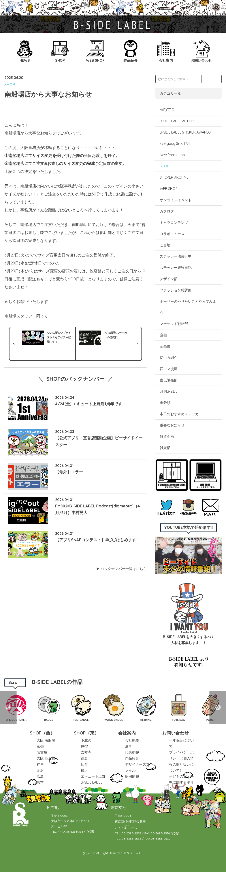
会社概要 (132, 740)
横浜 (84, 770)
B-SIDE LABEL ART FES (177, 121)
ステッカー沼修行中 (176, 256)
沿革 (128, 746)
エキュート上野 (93, 776)
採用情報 (132, 776)
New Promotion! (172, 155)
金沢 (40, 770)
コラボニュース (172, 233)
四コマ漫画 (168, 369)
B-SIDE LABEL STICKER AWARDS (185, 132)
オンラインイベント (176, 200)
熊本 (40, 782)
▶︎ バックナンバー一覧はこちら (121, 568)
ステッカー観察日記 (176, 267)
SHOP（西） (42, 733)
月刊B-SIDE (168, 391)
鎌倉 (84, 758)
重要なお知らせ (172, 425)
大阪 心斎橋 (46, 758)
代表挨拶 (132, 752)
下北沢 (86, 740)
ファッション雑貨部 (176, 290)
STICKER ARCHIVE (174, 177)
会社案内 (127, 733)
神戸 (40, 764)
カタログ (167, 211)
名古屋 (42, 752)
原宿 (84, 746)
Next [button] (217, 707)
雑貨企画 (167, 436)
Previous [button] (8, 707)
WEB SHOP (168, 188)
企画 (163, 335)
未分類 (165, 402)
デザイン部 (168, 279)
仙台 (84, 764)
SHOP (9, 84)
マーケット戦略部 (174, 323)
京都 (40, 746)
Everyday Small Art (175, 143)
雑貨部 (165, 448)
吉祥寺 (86, 752)
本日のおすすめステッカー (181, 414)
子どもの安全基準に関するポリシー (181, 782)
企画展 (165, 346)
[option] (48, 707)
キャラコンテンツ (174, 222)
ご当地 (165, 245)
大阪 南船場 (46, 740)
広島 (40, 776)
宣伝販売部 (168, 380)
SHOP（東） (86, 733)
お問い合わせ (175, 733)
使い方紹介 (168, 357)
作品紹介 (132, 758)
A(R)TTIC (167, 109)
